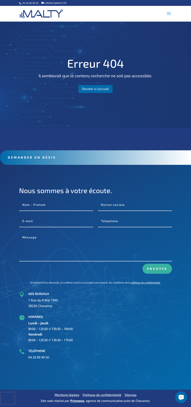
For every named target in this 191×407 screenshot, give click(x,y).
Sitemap (130, 395)
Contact (68, 137)
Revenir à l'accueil (95, 89)
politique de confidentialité (145, 282)
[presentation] (8, 398)
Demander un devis (48, 157)
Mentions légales (67, 395)
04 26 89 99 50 (30, 3)
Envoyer (157, 269)
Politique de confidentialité (102, 395)
